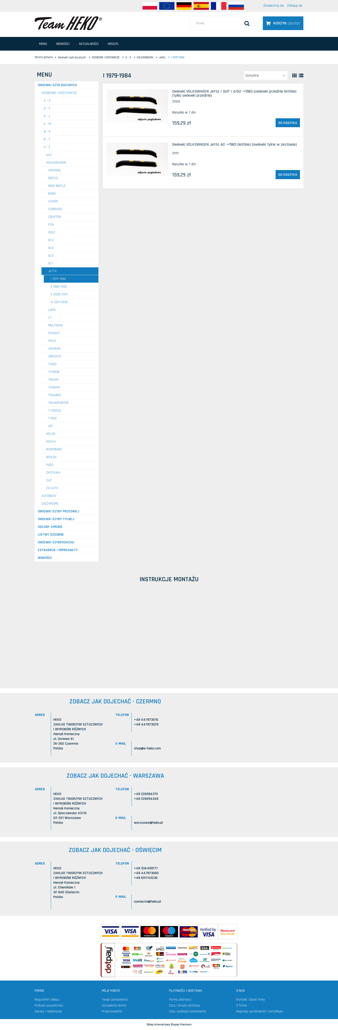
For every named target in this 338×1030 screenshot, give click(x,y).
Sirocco (54, 356)
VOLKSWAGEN (56, 162)
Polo (52, 340)
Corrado (55, 209)
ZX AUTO (52, 488)
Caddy (53, 201)
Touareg (54, 395)
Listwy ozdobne (51, 534)
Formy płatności (180, 999)
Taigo (52, 364)
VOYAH (51, 441)
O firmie (241, 1005)
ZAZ (49, 480)
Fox (51, 224)
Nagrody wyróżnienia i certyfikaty (259, 1011)
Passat (54, 333)
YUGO (49, 464)
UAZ (49, 154)
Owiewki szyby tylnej (56, 519)
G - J (47, 116)
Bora (52, 193)
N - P (47, 131)
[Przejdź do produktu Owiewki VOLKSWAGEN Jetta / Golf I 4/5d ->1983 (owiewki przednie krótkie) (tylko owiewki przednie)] (137, 106)
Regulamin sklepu (47, 999)
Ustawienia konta (114, 1005)
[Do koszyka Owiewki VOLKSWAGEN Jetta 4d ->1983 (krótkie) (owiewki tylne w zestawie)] (288, 174)
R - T (47, 139)
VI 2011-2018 (59, 302)
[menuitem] (43, 44)
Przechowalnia (112, 1011)
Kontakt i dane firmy (250, 999)
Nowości (45, 557)
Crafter (54, 216)
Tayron (53, 371)
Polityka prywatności (49, 1005)
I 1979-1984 (58, 278)
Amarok (54, 170)
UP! (50, 426)
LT (49, 317)
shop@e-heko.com (147, 748)
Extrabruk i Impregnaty (58, 550)
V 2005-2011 (59, 294)
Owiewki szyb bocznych (57, 85)
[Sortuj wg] (266, 75)
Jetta (52, 271)
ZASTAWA (53, 472)
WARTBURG (54, 449)
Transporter (58, 402)
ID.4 (51, 247)
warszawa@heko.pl (148, 822)
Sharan (54, 348)
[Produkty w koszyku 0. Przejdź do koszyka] (283, 23)
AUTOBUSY (48, 495)
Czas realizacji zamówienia (187, 1011)
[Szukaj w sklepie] (221, 23)
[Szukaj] (247, 23)
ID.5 (51, 255)
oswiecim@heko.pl (147, 901)
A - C (47, 100)
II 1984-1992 (59, 286)
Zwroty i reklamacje (48, 1011)
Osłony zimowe (50, 526)
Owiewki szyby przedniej (58, 511)
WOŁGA (51, 457)
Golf (51, 232)
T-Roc (52, 418)
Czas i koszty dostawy (184, 1005)
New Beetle (57, 185)
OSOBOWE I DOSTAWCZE (59, 92)
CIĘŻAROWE (49, 503)
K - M (47, 123)
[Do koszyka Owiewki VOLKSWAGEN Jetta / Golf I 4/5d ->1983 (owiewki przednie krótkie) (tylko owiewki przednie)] (288, 122)
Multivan (55, 325)
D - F (47, 108)
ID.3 (51, 240)
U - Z (47, 147)
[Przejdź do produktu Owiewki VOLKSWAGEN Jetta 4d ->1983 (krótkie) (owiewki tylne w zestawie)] (137, 159)
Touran (54, 387)
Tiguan (53, 379)
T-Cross (54, 410)
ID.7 (50, 263)
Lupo (52, 309)
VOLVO (50, 433)
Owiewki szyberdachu (56, 542)
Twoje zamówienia (115, 999)
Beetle (53, 178)
